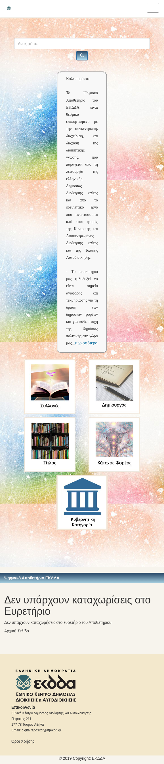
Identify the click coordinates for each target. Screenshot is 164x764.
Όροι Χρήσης (23, 741)
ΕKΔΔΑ (98, 758)
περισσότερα (86, 343)
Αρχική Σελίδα (16, 631)
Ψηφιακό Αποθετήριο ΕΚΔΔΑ (31, 578)
